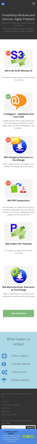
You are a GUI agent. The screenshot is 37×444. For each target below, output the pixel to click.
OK (28, 436)
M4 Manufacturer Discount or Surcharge (18, 288)
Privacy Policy (5, 408)
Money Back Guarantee (9, 414)
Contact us (4, 401)
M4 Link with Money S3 (18, 70)
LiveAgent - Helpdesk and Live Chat (19, 115)
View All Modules (18, 313)
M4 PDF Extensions (18, 200)
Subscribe (30, 427)
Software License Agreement (10, 405)
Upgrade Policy (6, 411)
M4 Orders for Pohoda (18, 243)
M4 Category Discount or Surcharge (18, 159)
